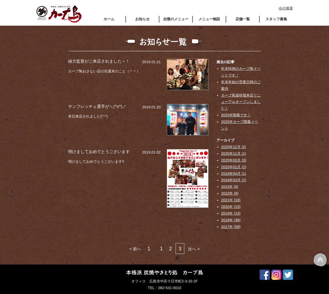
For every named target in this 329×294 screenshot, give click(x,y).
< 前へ (135, 249)
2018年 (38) (231, 220)
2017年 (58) (231, 227)
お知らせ (142, 19)
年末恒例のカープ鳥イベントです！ (241, 72)
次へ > (194, 249)
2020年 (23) (231, 207)
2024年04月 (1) (233, 174)
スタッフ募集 (276, 19)
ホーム (109, 19)
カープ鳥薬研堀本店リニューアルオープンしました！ (241, 102)
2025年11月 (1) (233, 153)
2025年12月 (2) (233, 147)
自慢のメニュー (175, 19)
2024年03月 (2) (233, 180)
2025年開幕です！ (236, 115)
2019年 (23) (231, 213)
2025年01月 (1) (233, 167)
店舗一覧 (242, 19)
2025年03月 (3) (233, 160)
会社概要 (286, 8)
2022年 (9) (230, 193)
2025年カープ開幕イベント (239, 125)
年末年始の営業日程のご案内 (241, 85)
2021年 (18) (231, 200)
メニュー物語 (209, 19)
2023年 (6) (230, 187)
